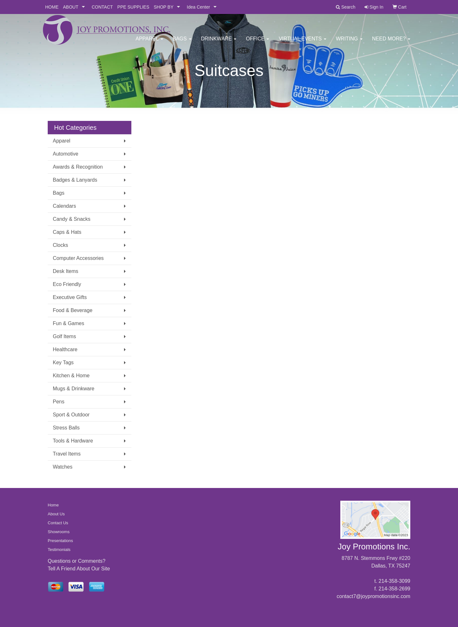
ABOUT (70, 7)
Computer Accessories (78, 258)
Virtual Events (302, 41)
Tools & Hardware (73, 440)
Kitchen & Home (71, 375)
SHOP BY (163, 7)
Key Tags (63, 362)
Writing (349, 41)
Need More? (391, 41)
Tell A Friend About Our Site (79, 568)
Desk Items (65, 271)
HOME (52, 7)
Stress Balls (66, 427)
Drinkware (219, 41)
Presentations (60, 540)
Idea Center (198, 7)
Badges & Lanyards (75, 180)
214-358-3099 (394, 581)
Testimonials (59, 549)
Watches (63, 467)
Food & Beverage (73, 310)
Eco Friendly (67, 284)
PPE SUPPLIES (133, 7)
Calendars (64, 206)
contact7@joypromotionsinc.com (373, 596)
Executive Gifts (70, 297)
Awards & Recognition (78, 167)
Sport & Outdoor (71, 414)
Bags (182, 41)
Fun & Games (68, 323)
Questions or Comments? (76, 561)
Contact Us (58, 522)
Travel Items (66, 453)
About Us (56, 514)
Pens (58, 401)
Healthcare (65, 349)
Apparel (149, 41)
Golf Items (64, 336)
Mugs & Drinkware (73, 388)
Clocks (60, 245)
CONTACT (102, 7)
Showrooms (59, 531)
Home (53, 505)
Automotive (65, 154)
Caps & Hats (67, 232)
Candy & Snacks (71, 219)
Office (257, 41)
